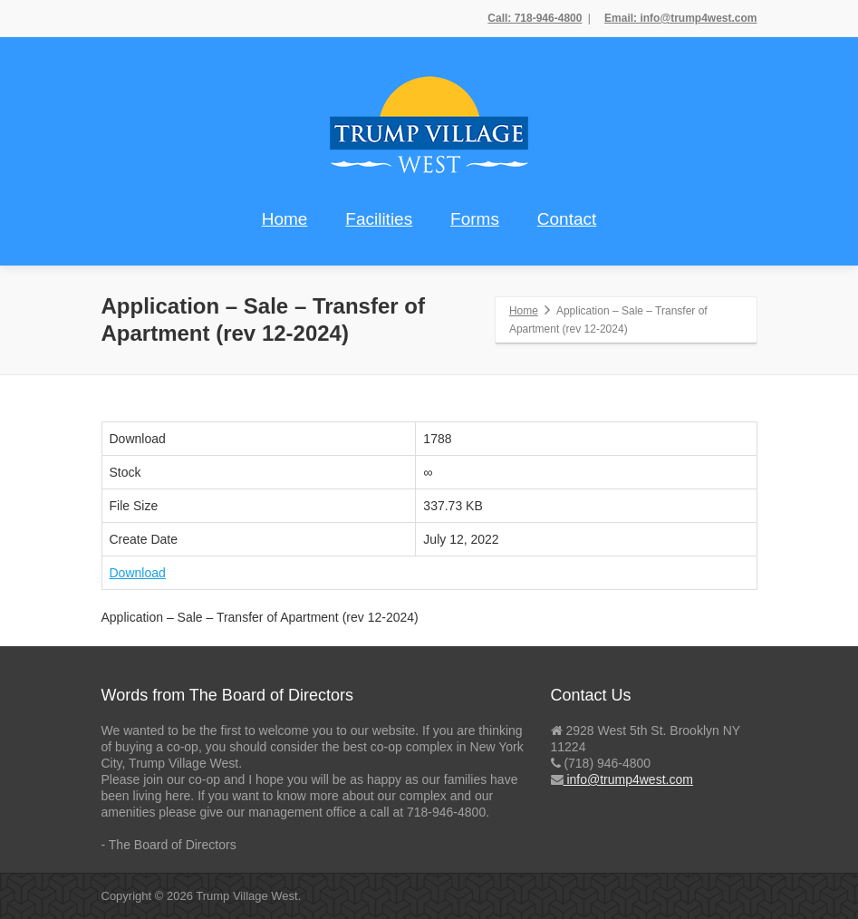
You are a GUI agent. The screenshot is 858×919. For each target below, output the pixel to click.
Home (285, 218)
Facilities (378, 218)
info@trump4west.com (628, 779)
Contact (566, 218)
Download (138, 573)
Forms (474, 218)
